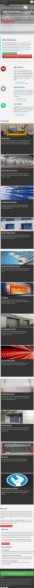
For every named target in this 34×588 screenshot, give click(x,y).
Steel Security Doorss (20, 113)
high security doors (25, 106)
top (33, 569)
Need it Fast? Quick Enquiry (9, 53)
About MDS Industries (6, 526)
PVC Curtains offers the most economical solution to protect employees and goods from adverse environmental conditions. (16, 458)
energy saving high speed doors (13, 49)
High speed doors (17, 70)
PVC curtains (20, 50)
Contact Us (20, 94)
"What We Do (6, 543)
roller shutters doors (22, 47)
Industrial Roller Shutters (21, 98)
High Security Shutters (20, 115)
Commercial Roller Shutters (21, 100)
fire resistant (23, 49)
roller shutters (18, 93)
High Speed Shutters (20, 82)
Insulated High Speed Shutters (22, 83)
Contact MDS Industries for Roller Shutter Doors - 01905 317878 (17, 56)
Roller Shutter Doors (8, 21)
